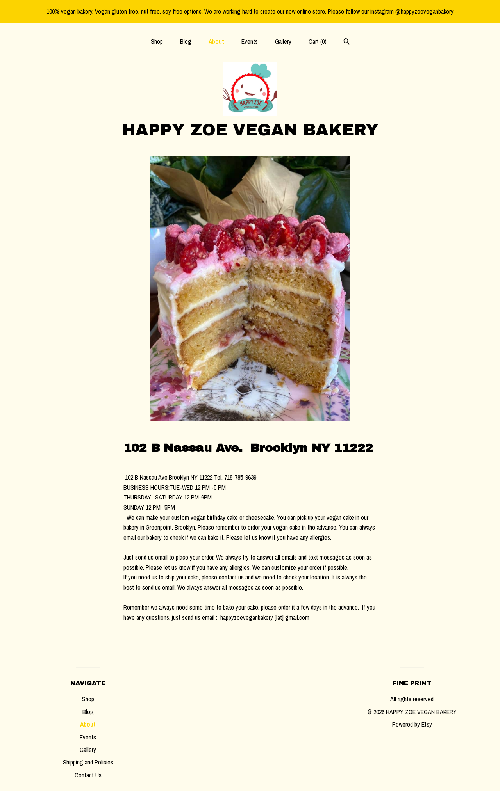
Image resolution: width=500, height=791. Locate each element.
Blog (185, 41)
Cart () (318, 41)
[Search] (347, 42)
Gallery (283, 41)
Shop (157, 41)
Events (249, 41)
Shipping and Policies (88, 762)
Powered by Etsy (412, 724)
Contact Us (88, 775)
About (216, 41)
